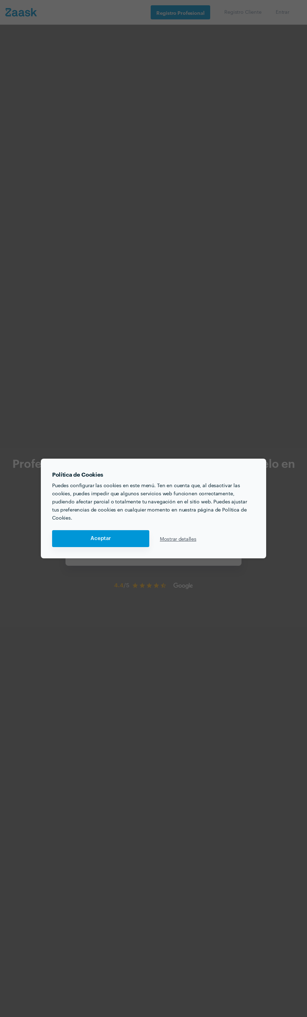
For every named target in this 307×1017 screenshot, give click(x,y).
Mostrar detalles (178, 538)
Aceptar (100, 538)
